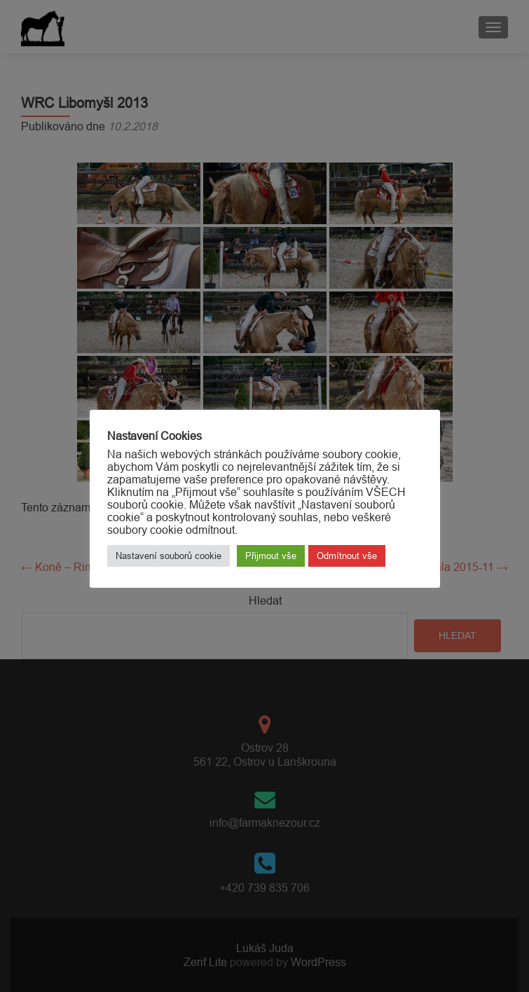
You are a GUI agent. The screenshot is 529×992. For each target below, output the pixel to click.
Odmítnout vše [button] (347, 555)
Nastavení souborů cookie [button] (168, 555)
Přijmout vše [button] (270, 555)
